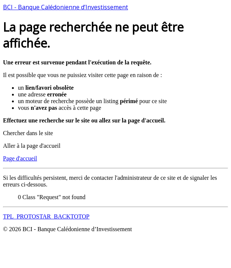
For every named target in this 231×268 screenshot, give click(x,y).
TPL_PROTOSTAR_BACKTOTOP (46, 216)
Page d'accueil (20, 158)
